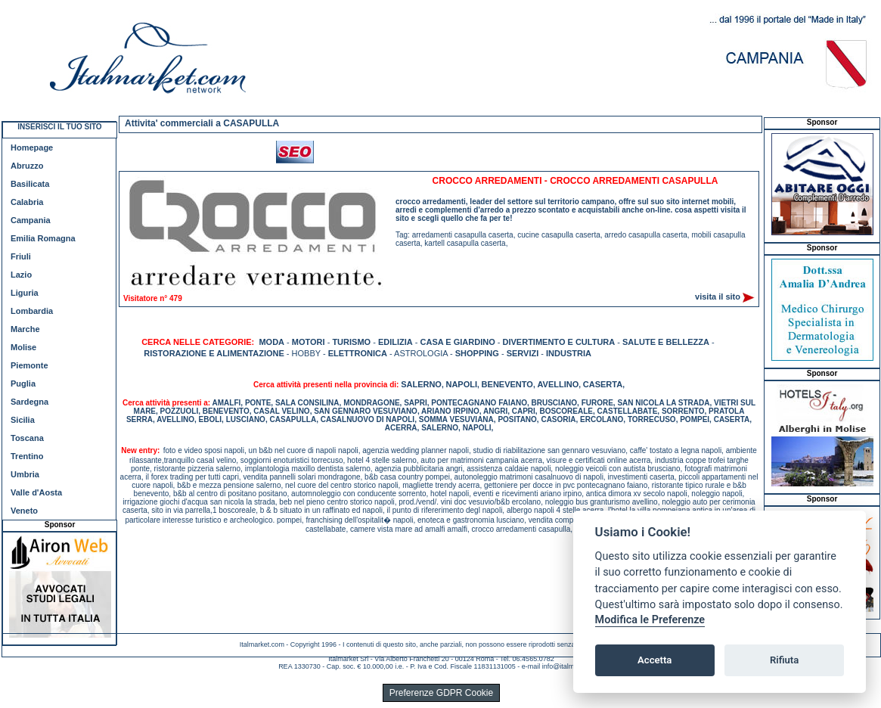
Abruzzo (27, 165)
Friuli (21, 256)
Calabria (27, 201)
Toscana (27, 437)
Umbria (25, 474)
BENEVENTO (507, 384)
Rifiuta (784, 660)
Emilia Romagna (43, 238)
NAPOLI (461, 384)
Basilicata (30, 183)
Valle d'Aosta (36, 492)
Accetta (654, 660)
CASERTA (602, 384)
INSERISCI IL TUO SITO (59, 127)
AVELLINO (558, 384)
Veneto (24, 510)
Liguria (25, 292)
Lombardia (32, 310)
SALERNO (421, 384)
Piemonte (29, 365)
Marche (25, 329)
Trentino (27, 456)
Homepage (32, 147)
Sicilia (23, 419)
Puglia (23, 383)
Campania (31, 220)
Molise (23, 347)
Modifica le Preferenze (650, 619)
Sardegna (29, 401)
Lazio (21, 274)
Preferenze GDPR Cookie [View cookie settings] (441, 693)
